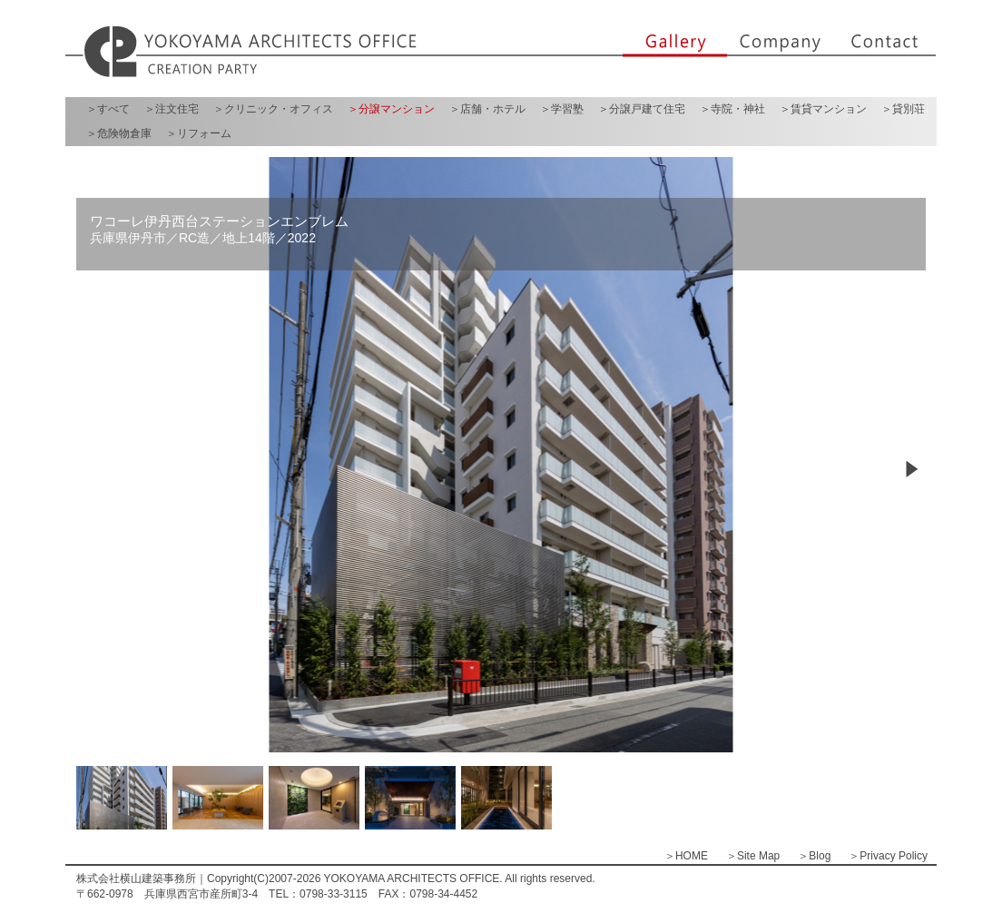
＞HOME (686, 855)
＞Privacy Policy (888, 855)
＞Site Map (753, 855)
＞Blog (814, 855)
